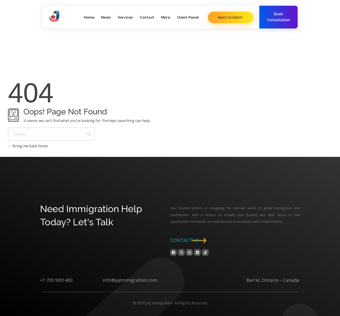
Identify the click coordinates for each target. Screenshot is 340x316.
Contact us (185, 241)
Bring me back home (28, 145)
